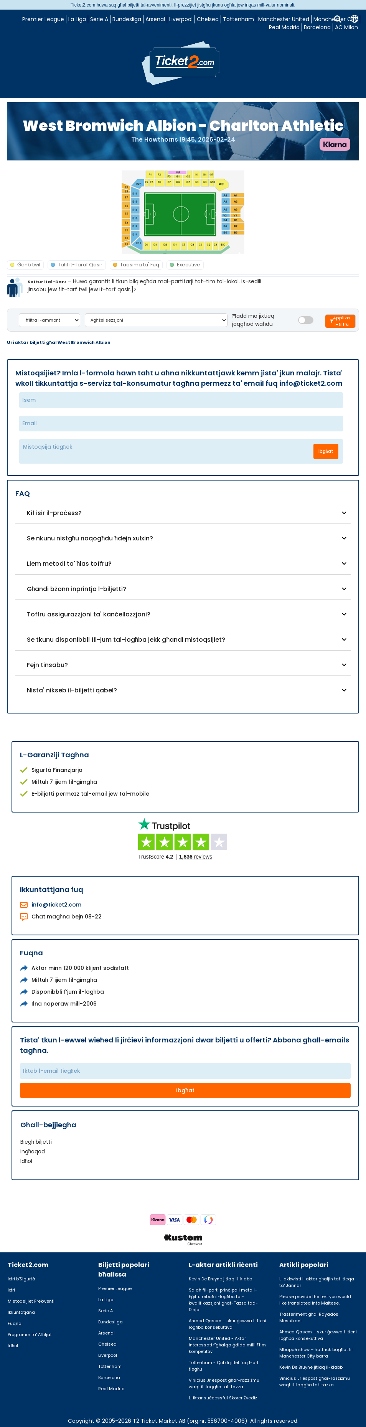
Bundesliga (126, 19)
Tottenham (238, 19)
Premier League (43, 19)
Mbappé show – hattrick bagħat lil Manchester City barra (316, 1352)
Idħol (26, 1161)
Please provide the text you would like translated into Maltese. (315, 1299)
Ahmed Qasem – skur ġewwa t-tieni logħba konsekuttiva (227, 1324)
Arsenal (155, 19)
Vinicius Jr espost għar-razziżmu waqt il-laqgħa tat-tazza (224, 1383)
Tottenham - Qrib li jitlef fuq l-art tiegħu (224, 1365)
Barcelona (317, 27)
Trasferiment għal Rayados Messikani (308, 1317)
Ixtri (11, 1290)
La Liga (77, 19)
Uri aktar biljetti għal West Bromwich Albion (59, 342)
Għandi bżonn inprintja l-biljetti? (77, 589)
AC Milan (346, 27)
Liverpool (181, 19)
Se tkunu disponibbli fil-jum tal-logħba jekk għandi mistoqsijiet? (126, 639)
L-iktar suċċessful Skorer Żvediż (223, 1398)
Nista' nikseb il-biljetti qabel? (72, 690)
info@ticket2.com (56, 904)
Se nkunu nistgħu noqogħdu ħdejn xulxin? (90, 538)
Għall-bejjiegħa (48, 1125)
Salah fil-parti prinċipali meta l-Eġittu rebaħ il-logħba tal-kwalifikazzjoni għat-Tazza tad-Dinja (223, 1300)
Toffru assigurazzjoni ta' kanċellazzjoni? (88, 614)
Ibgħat (325, 451)
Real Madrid (284, 27)
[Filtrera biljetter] (340, 321)
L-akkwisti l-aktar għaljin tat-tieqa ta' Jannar (316, 1282)
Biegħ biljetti (36, 1142)
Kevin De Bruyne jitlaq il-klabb (220, 1279)
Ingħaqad (32, 1151)
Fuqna (14, 1323)
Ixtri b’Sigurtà (21, 1279)
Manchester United (283, 19)
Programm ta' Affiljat (30, 1334)
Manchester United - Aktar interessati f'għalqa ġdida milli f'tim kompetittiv (227, 1344)
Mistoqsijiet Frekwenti (31, 1301)
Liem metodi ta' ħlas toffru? (69, 563)
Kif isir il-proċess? (54, 513)
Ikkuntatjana (21, 1312)
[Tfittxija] (337, 18)
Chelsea (208, 19)
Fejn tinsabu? (47, 665)
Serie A (99, 19)
